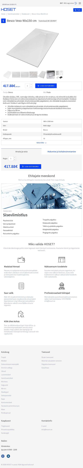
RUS (65, 3)
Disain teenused (47, 357)
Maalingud (4, 392)
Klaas (3, 409)
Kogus (5, 159)
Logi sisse (72, 3)
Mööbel (3, 361)
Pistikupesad (5, 413)
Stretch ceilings (6, 368)
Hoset (8, 9)
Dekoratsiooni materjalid (10, 364)
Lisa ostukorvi (46, 86)
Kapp (3, 399)
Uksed (3, 371)
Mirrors (3, 388)
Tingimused (5, 426)
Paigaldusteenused (48, 364)
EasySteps (45, 368)
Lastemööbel (6, 375)
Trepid (3, 357)
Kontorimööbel (6, 402)
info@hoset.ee (47, 429)
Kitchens (4, 382)
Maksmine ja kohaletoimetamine (61, 151)
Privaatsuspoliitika (7, 429)
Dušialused (26, 14)
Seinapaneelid (6, 395)
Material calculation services (52, 361)
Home (3, 14)
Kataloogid (5, 433)
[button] (7, 74)
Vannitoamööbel (13, 14)
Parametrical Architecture (10, 406)
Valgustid (4, 385)
